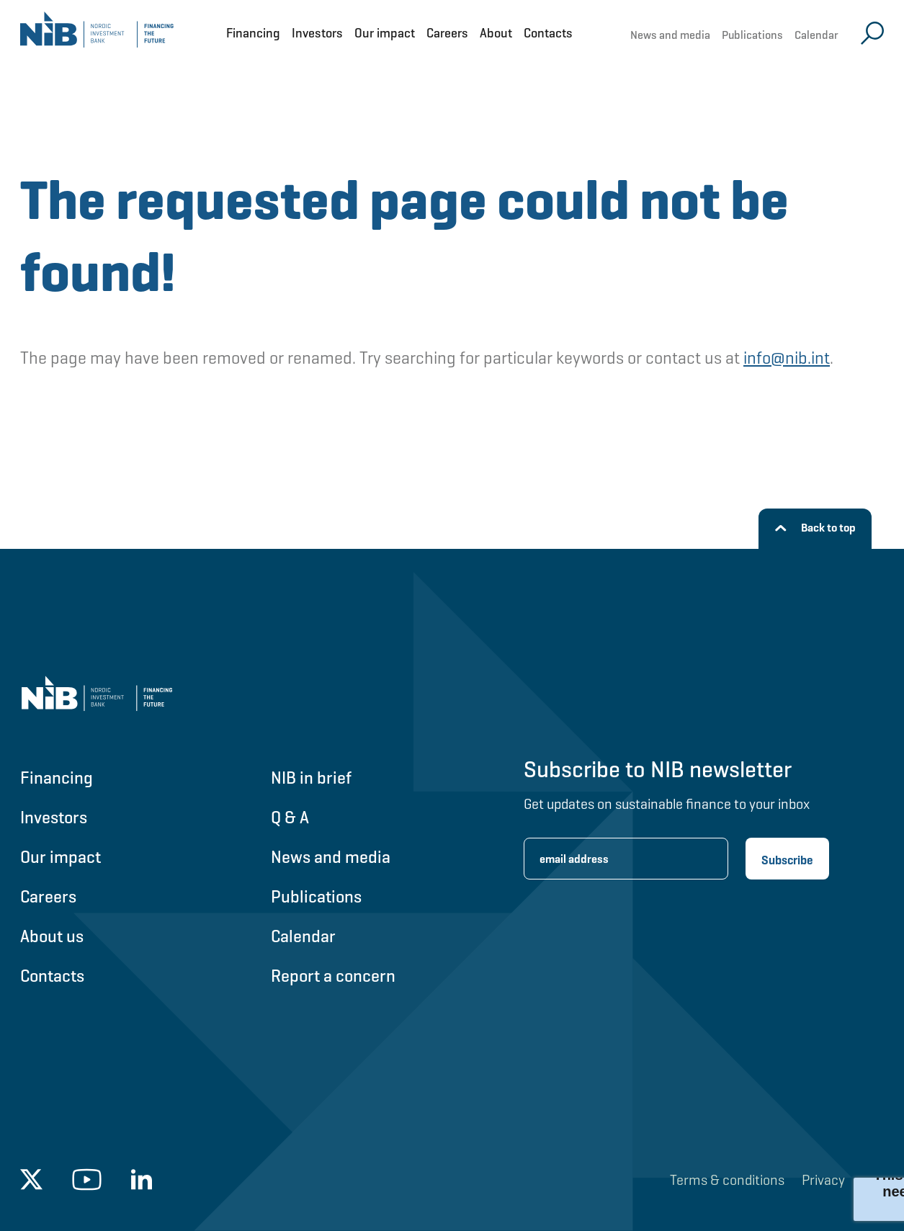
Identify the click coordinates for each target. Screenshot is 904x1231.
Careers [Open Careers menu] (447, 32)
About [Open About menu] (496, 32)
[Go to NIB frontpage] (97, 33)
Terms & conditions (727, 1179)
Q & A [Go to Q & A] (290, 817)
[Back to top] (815, 529)
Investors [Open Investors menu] (317, 32)
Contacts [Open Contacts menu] (548, 32)
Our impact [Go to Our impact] (60, 857)
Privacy (823, 1179)
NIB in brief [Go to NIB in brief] (311, 777)
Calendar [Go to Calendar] (303, 936)
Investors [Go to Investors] (53, 817)
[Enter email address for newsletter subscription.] (626, 858)
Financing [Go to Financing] (56, 777)
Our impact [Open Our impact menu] (384, 32)
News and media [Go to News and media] (330, 857)
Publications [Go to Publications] (316, 896)
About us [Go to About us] (52, 936)
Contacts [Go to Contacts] (52, 975)
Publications (752, 34)
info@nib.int (786, 357)
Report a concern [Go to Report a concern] (333, 975)
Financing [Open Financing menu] (253, 32)
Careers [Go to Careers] (48, 896)
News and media (670, 34)
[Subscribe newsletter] (787, 858)
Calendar (816, 34)
